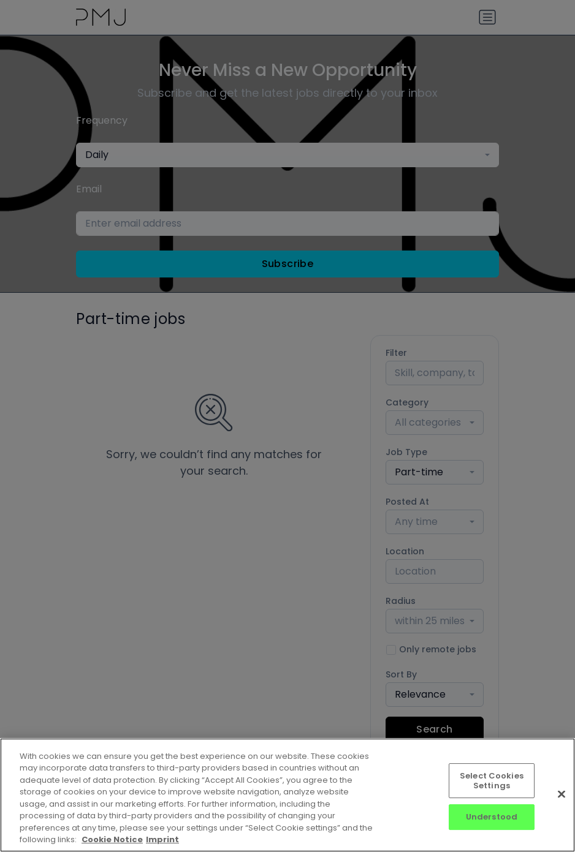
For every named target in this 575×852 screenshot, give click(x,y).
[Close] (561, 793)
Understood (491, 817)
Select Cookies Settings (492, 780)
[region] (287, 795)
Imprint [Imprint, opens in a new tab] (162, 839)
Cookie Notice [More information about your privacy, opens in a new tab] (112, 839)
